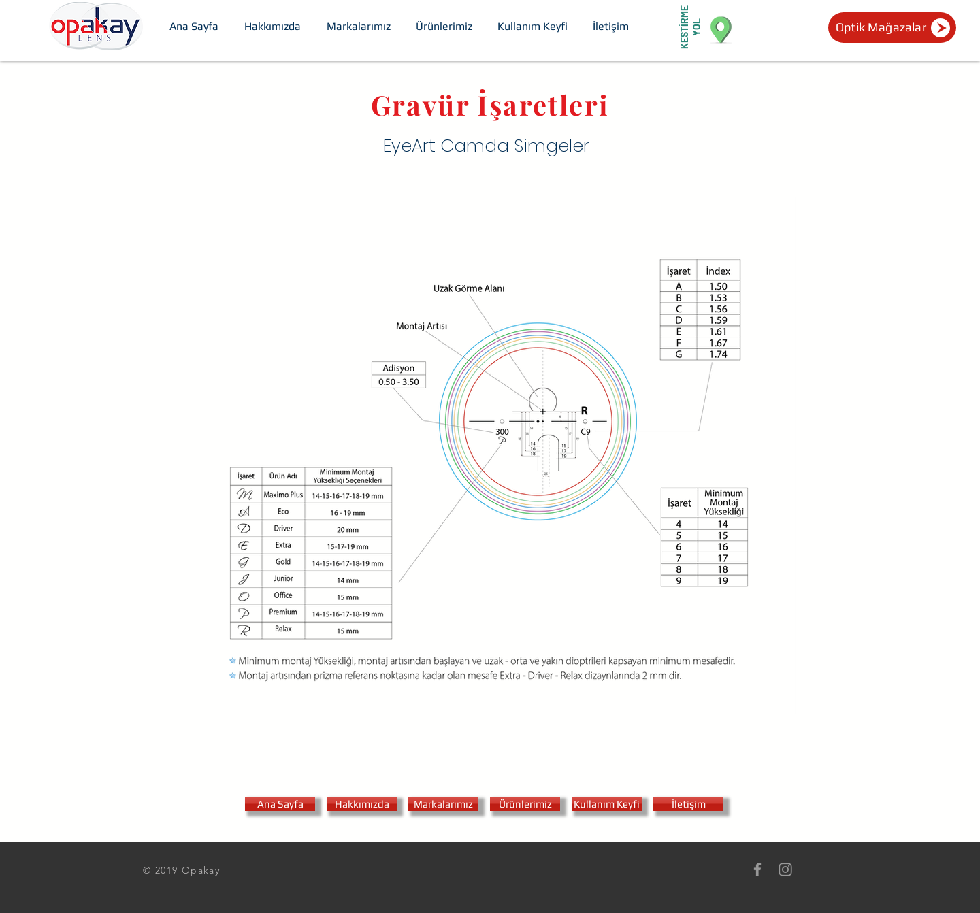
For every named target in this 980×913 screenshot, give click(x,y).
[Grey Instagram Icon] (785, 869)
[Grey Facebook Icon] (757, 869)
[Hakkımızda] (362, 804)
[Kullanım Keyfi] (607, 804)
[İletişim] (688, 804)
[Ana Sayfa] (280, 804)
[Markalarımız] (443, 804)
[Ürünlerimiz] (525, 804)
